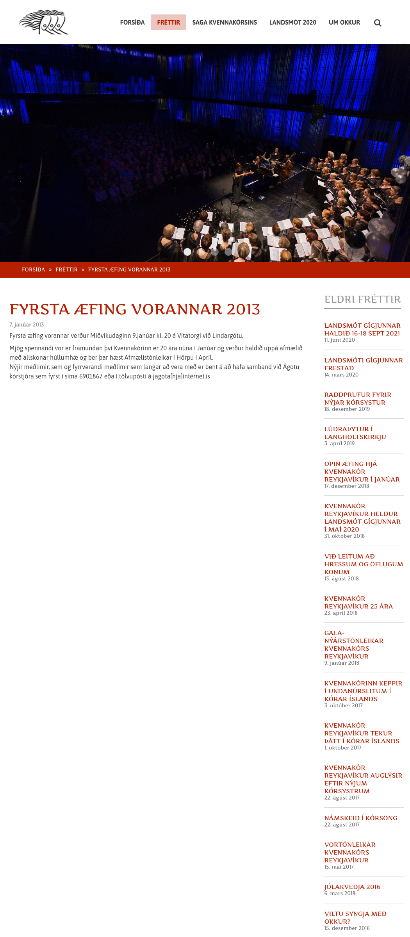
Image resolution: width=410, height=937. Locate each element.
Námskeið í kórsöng (360, 796)
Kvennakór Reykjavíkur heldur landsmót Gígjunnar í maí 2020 (362, 496)
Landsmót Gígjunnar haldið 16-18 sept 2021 (362, 308)
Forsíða (33, 248)
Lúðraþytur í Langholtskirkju (355, 411)
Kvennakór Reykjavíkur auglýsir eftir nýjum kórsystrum (363, 757)
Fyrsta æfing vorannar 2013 (129, 248)
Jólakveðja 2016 (352, 865)
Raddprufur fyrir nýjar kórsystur (357, 377)
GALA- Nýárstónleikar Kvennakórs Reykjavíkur (353, 623)
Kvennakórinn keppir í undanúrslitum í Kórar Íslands (363, 669)
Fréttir (66, 248)
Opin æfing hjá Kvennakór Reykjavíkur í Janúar (362, 449)
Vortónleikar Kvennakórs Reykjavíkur (350, 830)
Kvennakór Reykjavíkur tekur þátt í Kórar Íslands (361, 711)
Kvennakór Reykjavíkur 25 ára (358, 580)
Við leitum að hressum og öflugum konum (363, 542)
